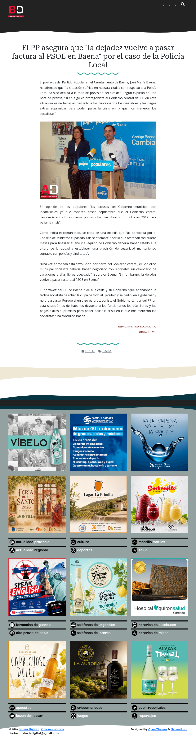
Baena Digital (29, 729)
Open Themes (157, 729)
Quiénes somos (52, 729)
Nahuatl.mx (179, 729)
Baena (106, 351)
